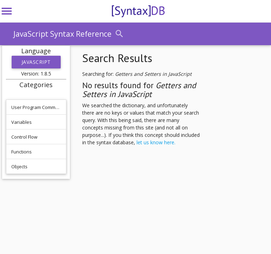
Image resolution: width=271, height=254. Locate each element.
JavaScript (36, 62)
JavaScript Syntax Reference (62, 34)
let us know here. (156, 142)
